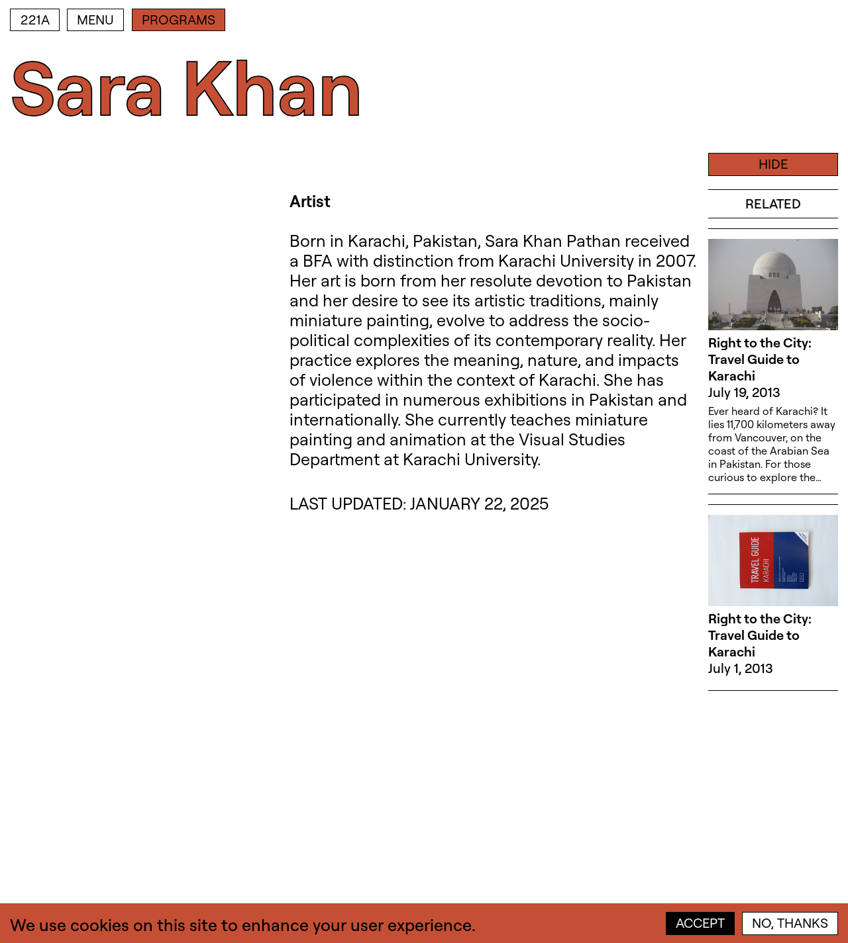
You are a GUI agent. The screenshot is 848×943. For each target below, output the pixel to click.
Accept (700, 923)
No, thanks (790, 923)
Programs (178, 19)
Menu (95, 19)
